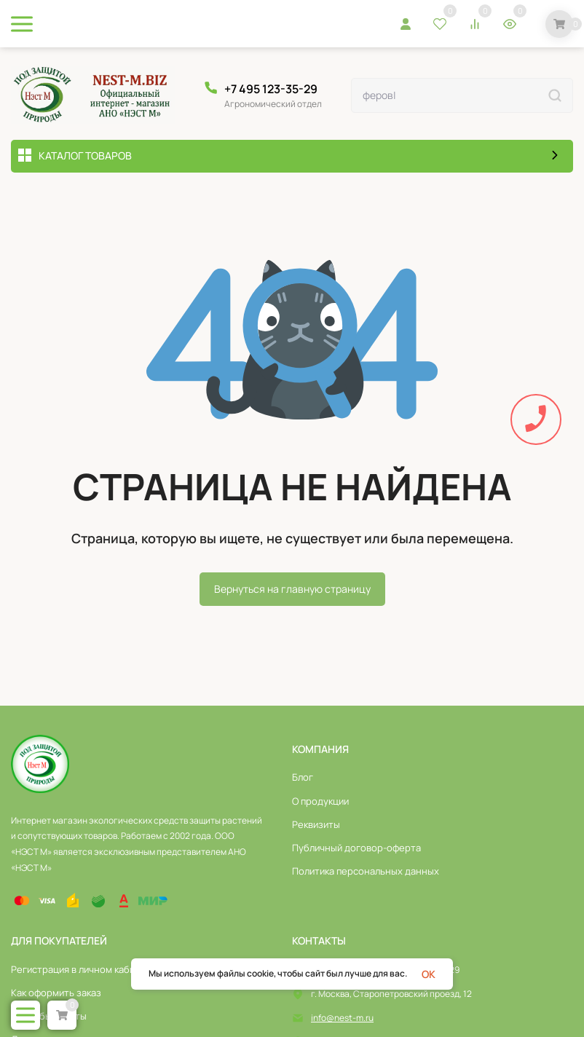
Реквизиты (316, 824)
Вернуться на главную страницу (292, 589)
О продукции (320, 801)
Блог (302, 777)
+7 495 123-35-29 (270, 89)
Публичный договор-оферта (356, 847)
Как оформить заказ (56, 992)
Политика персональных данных (365, 871)
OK (428, 974)
